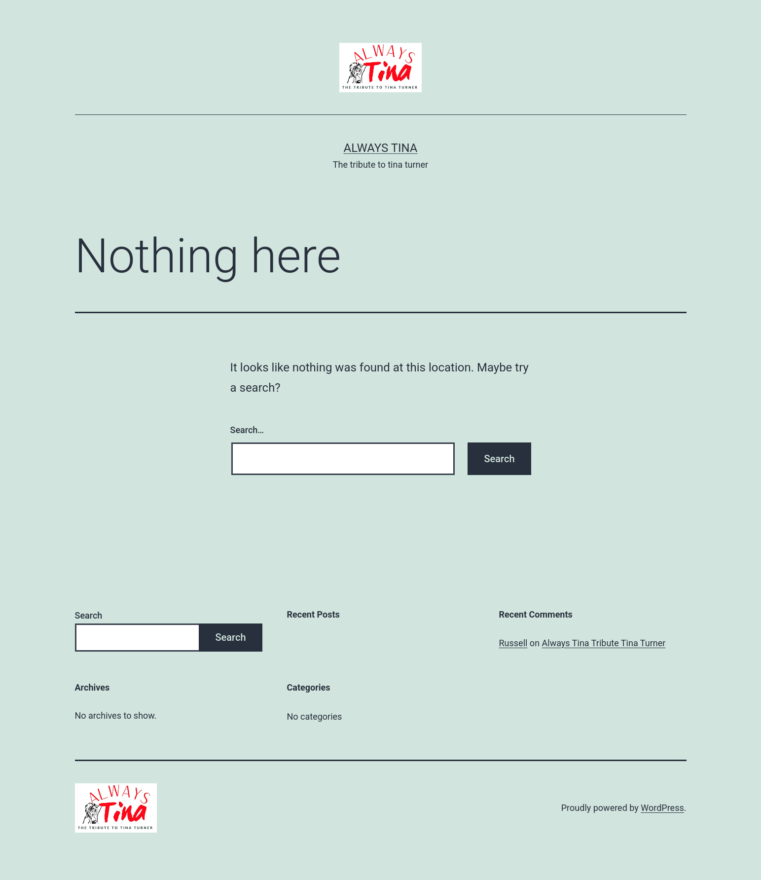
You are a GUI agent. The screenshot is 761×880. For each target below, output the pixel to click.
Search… (247, 430)
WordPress (662, 808)
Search (89, 615)
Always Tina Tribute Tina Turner (604, 643)
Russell (513, 643)
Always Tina (380, 148)
